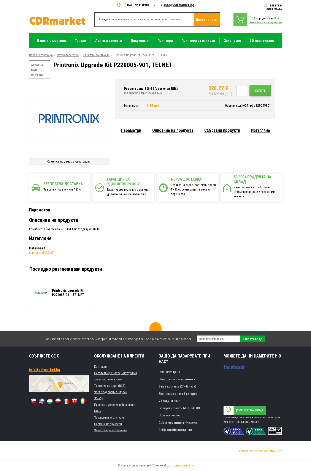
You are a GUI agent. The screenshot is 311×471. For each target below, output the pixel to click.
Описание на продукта (173, 130)
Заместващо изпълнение (110, 430)
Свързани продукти (222, 130)
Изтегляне (260, 130)
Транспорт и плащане (108, 379)
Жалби (98, 398)
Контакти (100, 367)
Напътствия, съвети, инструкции (115, 373)
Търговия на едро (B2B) (109, 386)
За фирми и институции (109, 417)
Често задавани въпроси (110, 392)
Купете (260, 91)
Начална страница (41, 55)
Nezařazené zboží (68, 55)
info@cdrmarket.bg (179, 5)
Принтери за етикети (96, 55)
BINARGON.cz (273, 451)
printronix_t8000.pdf (41, 252)
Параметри (131, 130)
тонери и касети (182, 465)
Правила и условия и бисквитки (114, 405)
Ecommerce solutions (251, 451)
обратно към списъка (37, 70)
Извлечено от (207, 19)
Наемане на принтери (108, 424)
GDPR (97, 411)
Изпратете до (252, 339)
